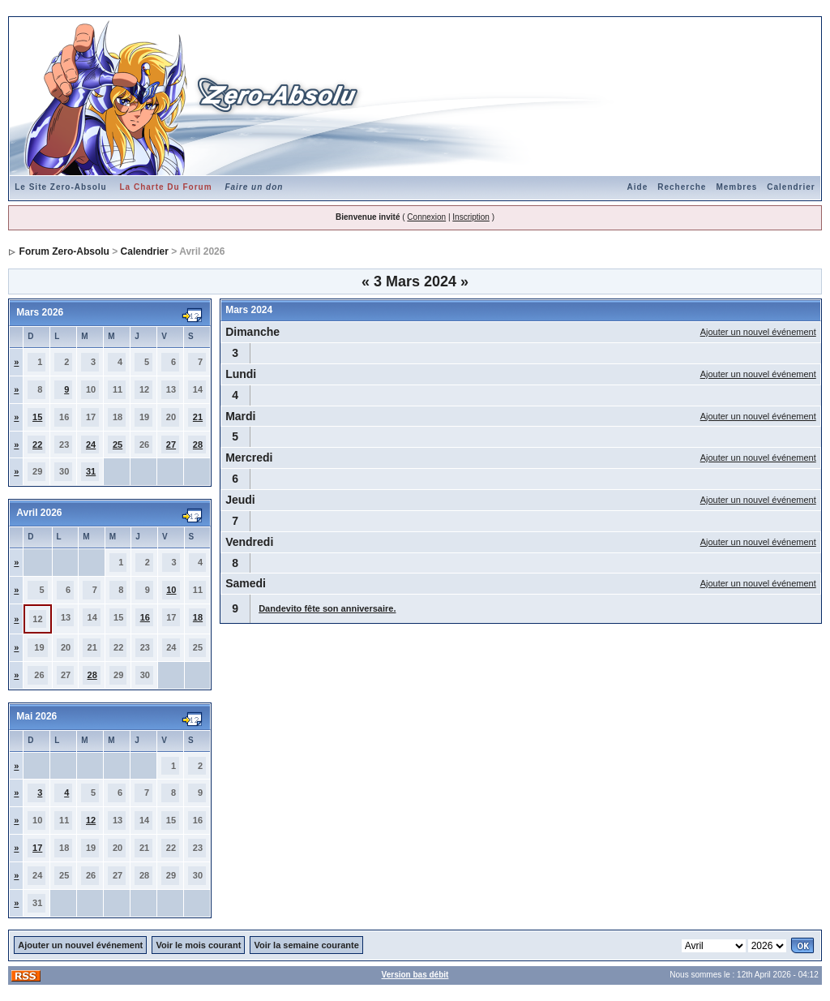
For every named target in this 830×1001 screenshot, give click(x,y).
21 (198, 417)
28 (198, 444)
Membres (736, 187)
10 (171, 590)
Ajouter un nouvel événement (758, 332)
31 (91, 471)
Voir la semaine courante (306, 945)
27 (171, 444)
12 (91, 820)
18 (198, 617)
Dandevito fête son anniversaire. (327, 608)
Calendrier (791, 187)
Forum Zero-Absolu (64, 251)
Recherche (681, 187)
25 (117, 444)
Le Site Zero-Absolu (60, 187)
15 (37, 417)
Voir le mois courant (198, 945)
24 (91, 444)
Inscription (471, 217)
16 (145, 617)
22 (37, 444)
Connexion (426, 217)
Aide (637, 187)
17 (37, 848)
